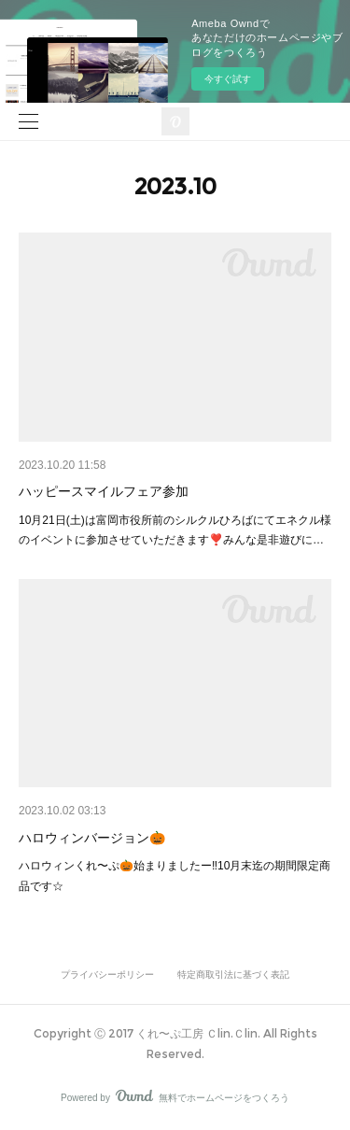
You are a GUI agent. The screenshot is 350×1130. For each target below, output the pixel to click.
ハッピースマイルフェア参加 (104, 491)
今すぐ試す (227, 79)
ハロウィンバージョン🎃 (92, 837)
